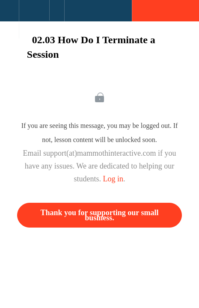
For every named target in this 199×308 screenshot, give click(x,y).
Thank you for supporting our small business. (100, 215)
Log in (113, 179)
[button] (9, 15)
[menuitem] (34, 19)
